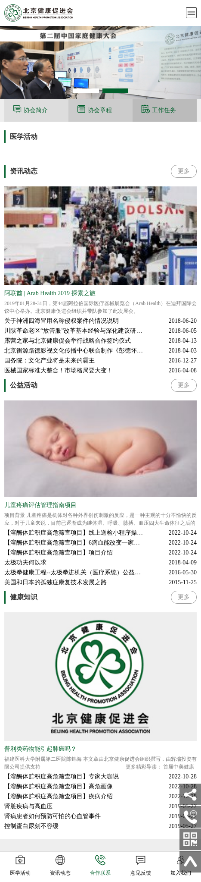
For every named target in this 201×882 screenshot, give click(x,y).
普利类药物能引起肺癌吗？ (40, 749)
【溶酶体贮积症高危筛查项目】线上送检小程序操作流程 (79, 532)
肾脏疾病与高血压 (28, 806)
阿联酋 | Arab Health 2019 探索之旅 (50, 293)
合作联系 (100, 866)
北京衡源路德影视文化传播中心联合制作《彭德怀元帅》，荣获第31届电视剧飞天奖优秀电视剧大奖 (100, 350)
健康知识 (23, 597)
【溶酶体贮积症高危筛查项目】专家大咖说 (61, 776)
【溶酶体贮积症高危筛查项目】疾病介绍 (58, 796)
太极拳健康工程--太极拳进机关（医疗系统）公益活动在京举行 (87, 572)
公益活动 (23, 385)
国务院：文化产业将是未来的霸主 (49, 360)
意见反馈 (140, 866)
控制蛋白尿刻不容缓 (31, 826)
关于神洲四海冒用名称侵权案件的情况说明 (61, 321)
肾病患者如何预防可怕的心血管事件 (52, 816)
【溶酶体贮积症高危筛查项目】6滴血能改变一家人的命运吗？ (87, 542)
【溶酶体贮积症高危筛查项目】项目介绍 (58, 552)
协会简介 (36, 110)
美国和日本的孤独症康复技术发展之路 (55, 582)
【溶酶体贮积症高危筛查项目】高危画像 (58, 786)
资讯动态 (23, 171)
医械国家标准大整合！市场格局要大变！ (58, 370)
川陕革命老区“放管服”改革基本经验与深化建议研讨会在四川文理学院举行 (100, 331)
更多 (184, 171)
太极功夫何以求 (25, 562)
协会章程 (100, 110)
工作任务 (164, 110)
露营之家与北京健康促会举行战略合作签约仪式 (67, 340)
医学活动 (23, 136)
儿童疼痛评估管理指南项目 (40, 505)
